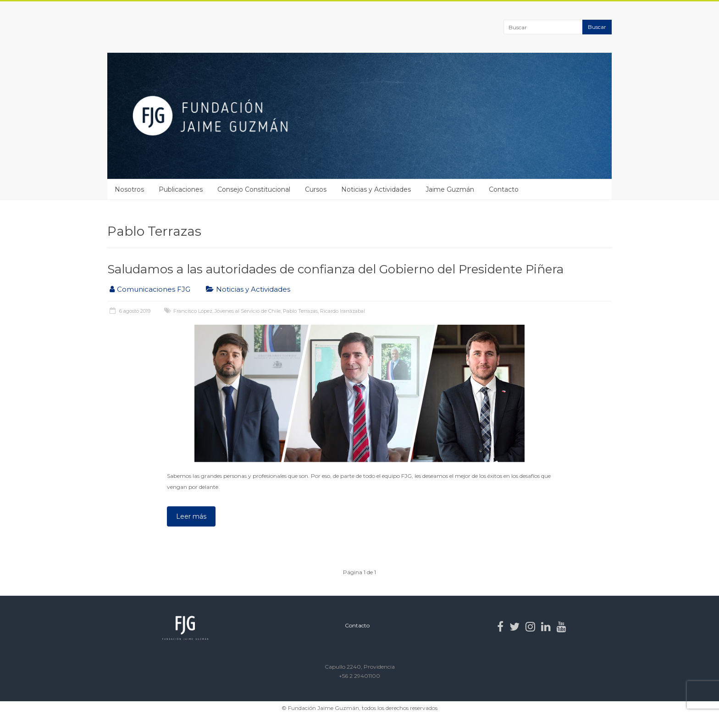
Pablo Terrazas (300, 311)
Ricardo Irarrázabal (342, 311)
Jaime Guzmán (450, 189)
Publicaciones (181, 189)
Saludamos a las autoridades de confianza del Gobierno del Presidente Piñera (335, 269)
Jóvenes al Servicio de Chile (248, 311)
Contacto (504, 189)
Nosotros (129, 189)
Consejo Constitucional (253, 189)
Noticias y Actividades (376, 189)
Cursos (315, 189)
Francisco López (192, 311)
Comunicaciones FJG (153, 289)
